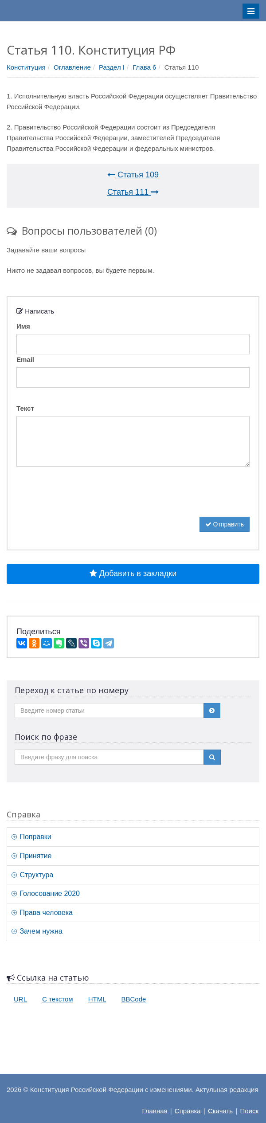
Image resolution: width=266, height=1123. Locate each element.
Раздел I (112, 67)
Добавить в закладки (133, 573)
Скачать (220, 1111)
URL (20, 999)
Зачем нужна (37, 931)
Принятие (31, 856)
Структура (32, 875)
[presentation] (83, 499)
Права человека (42, 912)
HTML (97, 999)
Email (25, 359)
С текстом (57, 999)
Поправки (31, 836)
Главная (155, 1111)
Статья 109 (133, 174)
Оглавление (72, 67)
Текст (25, 408)
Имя (23, 326)
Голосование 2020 (46, 893)
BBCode (133, 999)
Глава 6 (144, 67)
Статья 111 (133, 192)
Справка (188, 1111)
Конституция (26, 67)
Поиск (249, 1111)
